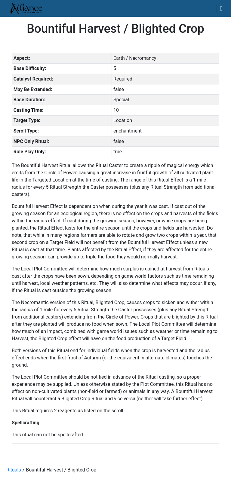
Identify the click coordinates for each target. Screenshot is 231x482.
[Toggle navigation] (221, 8)
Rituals (13, 470)
